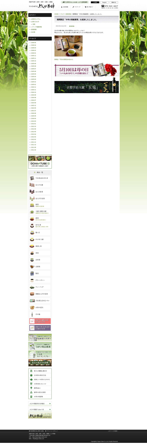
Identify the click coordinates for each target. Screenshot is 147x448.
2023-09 (33, 108)
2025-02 (33, 87)
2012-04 (33, 139)
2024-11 (33, 95)
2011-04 (33, 155)
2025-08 (33, 71)
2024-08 (33, 102)
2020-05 (33, 121)
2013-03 (33, 126)
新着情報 (68, 19)
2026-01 (33, 58)
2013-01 (33, 129)
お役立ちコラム (35, 24)
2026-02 (33, 55)
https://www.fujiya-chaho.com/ (39, 442)
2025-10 (33, 66)
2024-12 (33, 92)
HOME (56, 19)
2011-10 (33, 150)
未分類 (33, 37)
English (104, 2)
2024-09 (33, 100)
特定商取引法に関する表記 (37, 436)
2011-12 (33, 147)
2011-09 (33, 152)
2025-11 (33, 63)
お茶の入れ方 (35, 26)
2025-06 (33, 76)
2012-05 (33, 136)
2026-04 (33, 50)
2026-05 (33, 47)
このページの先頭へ (113, 436)
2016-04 (33, 123)
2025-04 (33, 81)
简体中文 (114, 2)
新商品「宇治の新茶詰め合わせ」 (64, 64)
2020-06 (33, 118)
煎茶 (34, 29)
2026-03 (33, 53)
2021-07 (33, 116)
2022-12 (33, 110)
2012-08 (33, 134)
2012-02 (33, 144)
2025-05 (33, 79)
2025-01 (33, 89)
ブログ (62, 19)
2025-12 (33, 61)
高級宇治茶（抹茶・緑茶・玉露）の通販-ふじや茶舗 (42, 438)
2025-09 (33, 68)
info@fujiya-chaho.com (38, 444)
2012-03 (33, 142)
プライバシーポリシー (52, 436)
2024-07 (33, 105)
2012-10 (33, 131)
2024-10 (33, 97)
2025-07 (33, 74)
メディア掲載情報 (36, 32)
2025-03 (33, 84)
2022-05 (33, 113)
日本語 (95, 2)
